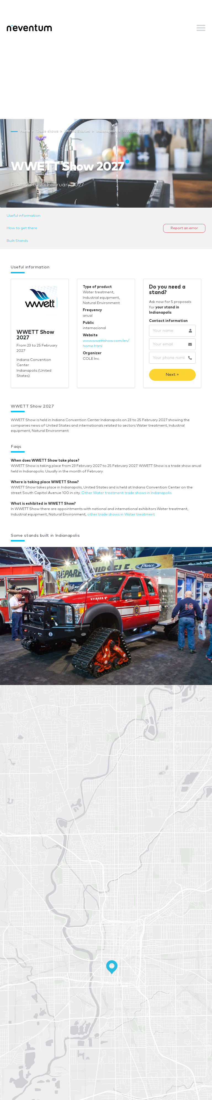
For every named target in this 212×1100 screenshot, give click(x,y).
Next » (172, 374)
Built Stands (17, 241)
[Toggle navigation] (201, 27)
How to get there (22, 228)
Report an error (184, 228)
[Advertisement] (106, 77)
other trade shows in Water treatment (121, 514)
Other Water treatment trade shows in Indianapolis (126, 493)
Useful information (23, 216)
